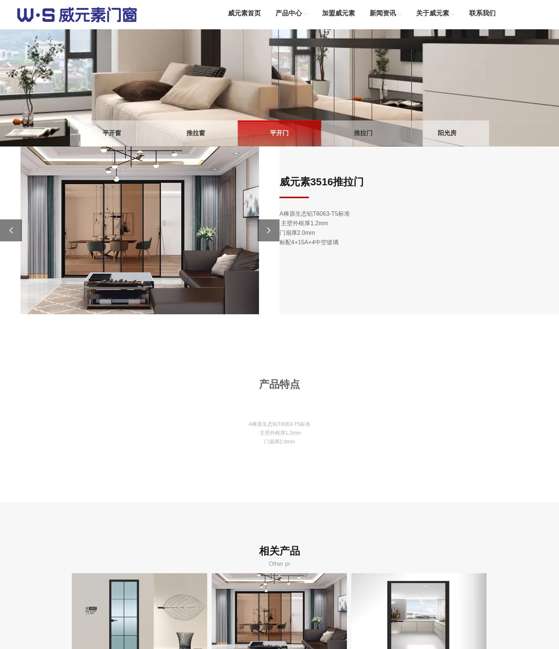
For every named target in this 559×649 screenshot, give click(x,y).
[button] (269, 230)
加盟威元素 (338, 13)
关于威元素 (432, 13)
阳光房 (447, 133)
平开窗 (112, 133)
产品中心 (288, 13)
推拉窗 (195, 133)
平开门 (279, 133)
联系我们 (482, 13)
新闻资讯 (383, 13)
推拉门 (363, 133)
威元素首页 (244, 13)
